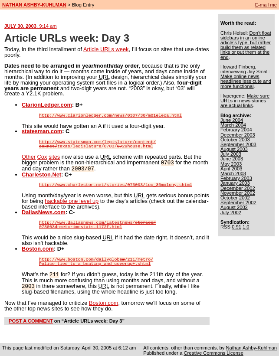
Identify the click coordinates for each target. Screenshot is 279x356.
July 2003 (230, 154)
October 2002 (235, 197)
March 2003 (233, 173)
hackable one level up (71, 200)
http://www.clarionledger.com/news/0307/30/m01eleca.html (110, 116)
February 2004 (236, 129)
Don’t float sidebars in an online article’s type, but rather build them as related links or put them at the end (245, 45)
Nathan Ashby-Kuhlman (251, 346)
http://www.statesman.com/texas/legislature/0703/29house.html (97, 144)
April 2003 (231, 168)
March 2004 (233, 124)
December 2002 (237, 188)
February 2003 (236, 178)
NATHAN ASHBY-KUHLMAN (34, 4)
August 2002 (234, 207)
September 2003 (238, 144)
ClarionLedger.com (47, 104)
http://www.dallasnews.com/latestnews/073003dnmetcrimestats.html (97, 224)
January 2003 (235, 183)
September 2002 (238, 202)
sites (54, 157)
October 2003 (235, 139)
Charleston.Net (41, 173)
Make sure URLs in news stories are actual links (244, 100)
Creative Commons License (213, 351)
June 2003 (231, 158)
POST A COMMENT (31, 319)
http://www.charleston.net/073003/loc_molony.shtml (115, 184)
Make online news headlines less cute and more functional (245, 81)
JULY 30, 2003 (30, 26)
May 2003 (231, 164)
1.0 (246, 226)
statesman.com (42, 131)
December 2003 (237, 134)
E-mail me (266, 4)
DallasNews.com (44, 211)
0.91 (236, 226)
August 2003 (234, 149)
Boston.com (38, 248)
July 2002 (230, 212)
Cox (42, 157)
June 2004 (231, 120)
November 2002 (237, 193)
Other (29, 157)
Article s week (106, 49)
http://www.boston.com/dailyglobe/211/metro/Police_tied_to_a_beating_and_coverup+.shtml (96, 261)
